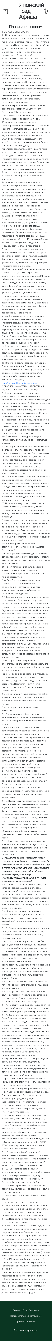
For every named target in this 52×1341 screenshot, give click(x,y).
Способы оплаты (30, 1310)
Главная (16, 1310)
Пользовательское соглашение (26, 1316)
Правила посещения (26, 1321)
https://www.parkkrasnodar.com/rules (19, 383)
